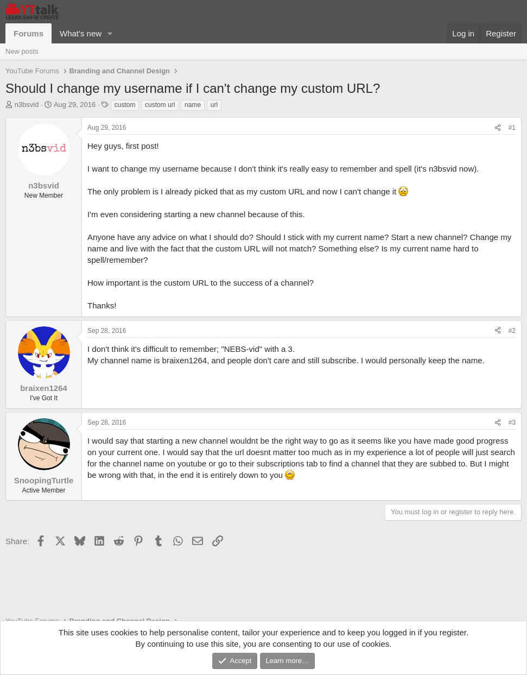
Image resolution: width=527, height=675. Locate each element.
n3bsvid (27, 104)
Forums (28, 33)
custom (125, 105)
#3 (512, 422)
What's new (80, 33)
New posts (22, 51)
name (193, 105)
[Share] (498, 128)
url (214, 105)
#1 (512, 127)
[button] (110, 33)
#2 (512, 331)
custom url (160, 105)
